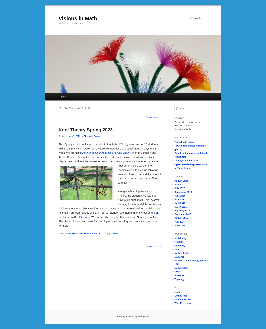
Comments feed (183, 299)
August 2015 (181, 218)
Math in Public (182, 253)
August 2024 (181, 181)
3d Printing (180, 238)
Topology (179, 279)
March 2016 (180, 207)
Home (62, 96)
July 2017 (179, 188)
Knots (116, 233)
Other (177, 271)
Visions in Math (78, 18)
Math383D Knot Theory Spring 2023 (85, 233)
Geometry (179, 245)
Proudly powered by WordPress (133, 316)
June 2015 (179, 225)
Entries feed (180, 295)
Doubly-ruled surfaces (186, 160)
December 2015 (182, 214)
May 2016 (179, 199)
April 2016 (179, 203)
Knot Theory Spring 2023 (86, 129)
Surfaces (179, 275)
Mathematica (181, 268)
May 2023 (179, 184)
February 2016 (182, 210)
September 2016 (183, 192)
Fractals (178, 242)
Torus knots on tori (184, 142)
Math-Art (179, 257)
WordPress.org (182, 303)
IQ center (84, 217)
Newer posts (153, 117)
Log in (177, 292)
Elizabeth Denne (92, 136)
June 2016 (179, 195)
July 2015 (179, 221)
